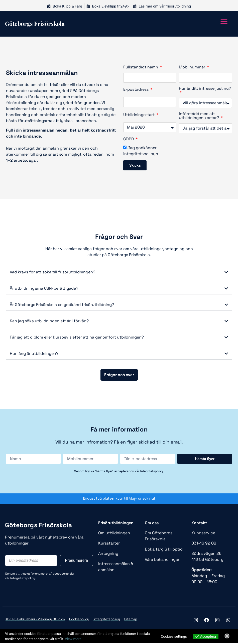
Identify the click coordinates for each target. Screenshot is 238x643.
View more (73, 639)
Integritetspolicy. (23, 578)
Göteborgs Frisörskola (38, 525)
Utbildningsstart (139, 115)
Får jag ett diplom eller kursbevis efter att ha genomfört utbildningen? (77, 337)
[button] (223, 21)
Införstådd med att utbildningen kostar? (199, 116)
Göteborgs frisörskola (35, 23)
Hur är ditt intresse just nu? (205, 88)
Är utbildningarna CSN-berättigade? (44, 288)
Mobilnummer (192, 67)
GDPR (129, 139)
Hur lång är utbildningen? (34, 353)
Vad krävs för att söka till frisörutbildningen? (52, 272)
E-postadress (136, 89)
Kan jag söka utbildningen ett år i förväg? (49, 321)
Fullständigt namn (141, 67)
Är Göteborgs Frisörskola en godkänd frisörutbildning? (62, 304)
